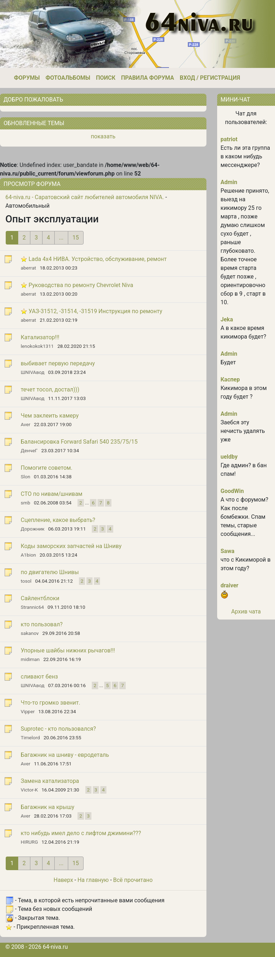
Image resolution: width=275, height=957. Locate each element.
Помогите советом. (46, 467)
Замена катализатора (50, 781)
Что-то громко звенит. (50, 702)
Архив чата (246, 611)
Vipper (28, 711)
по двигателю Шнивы (50, 572)
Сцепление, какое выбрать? (58, 520)
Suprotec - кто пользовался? (58, 728)
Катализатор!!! (40, 337)
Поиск (105, 77)
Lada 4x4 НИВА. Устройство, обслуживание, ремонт (98, 259)
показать (103, 136)
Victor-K (29, 790)
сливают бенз (39, 676)
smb (25, 502)
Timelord (30, 737)
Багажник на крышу (47, 807)
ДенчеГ (29, 450)
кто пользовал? (41, 624)
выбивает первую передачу (58, 363)
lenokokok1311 (37, 346)
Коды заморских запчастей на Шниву (71, 546)
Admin (229, 182)
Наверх (63, 880)
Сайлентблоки (40, 598)
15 (75, 237)
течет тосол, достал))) (50, 389)
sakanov (30, 633)
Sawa (228, 551)
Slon (25, 476)
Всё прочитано (133, 880)
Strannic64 (32, 607)
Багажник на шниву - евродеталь (65, 754)
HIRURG (29, 842)
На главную (93, 880)
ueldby (229, 456)
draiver (230, 585)
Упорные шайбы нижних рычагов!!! (68, 650)
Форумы (27, 77)
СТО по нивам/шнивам (51, 493)
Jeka (227, 319)
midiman (30, 659)
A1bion (28, 555)
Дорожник (33, 529)
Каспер (230, 379)
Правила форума (147, 77)
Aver (25, 424)
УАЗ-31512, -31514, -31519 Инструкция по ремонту (95, 311)
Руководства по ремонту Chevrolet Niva (81, 285)
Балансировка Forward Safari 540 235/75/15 (79, 441)
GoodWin (232, 491)
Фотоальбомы (67, 77)
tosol (26, 581)
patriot (229, 139)
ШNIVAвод (32, 372)
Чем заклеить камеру (50, 415)
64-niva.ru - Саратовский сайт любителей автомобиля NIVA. (84, 197)
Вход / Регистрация (210, 77)
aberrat (28, 268)
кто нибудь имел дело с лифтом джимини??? (81, 833)
